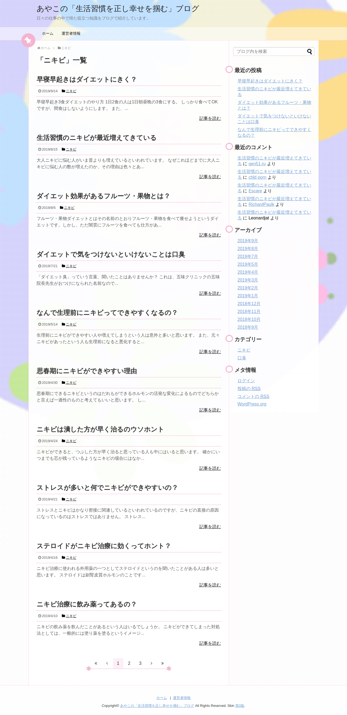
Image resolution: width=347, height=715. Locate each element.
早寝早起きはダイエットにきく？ (270, 81)
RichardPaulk (261, 204)
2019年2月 (247, 288)
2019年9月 (247, 240)
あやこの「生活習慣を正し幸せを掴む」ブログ (124, 8)
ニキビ (243, 350)
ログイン (246, 380)
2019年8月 (247, 248)
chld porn (257, 177)
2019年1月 (247, 295)
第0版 (239, 706)
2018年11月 (249, 311)
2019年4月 (247, 272)
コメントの (253, 396)
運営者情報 (71, 33)
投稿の (249, 388)
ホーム (47, 33)
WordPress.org (251, 404)
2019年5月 (247, 264)
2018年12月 (249, 303)
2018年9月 (247, 327)
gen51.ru (257, 163)
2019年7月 (247, 256)
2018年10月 (249, 319)
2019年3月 (247, 280)
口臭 (241, 358)
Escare (255, 191)
